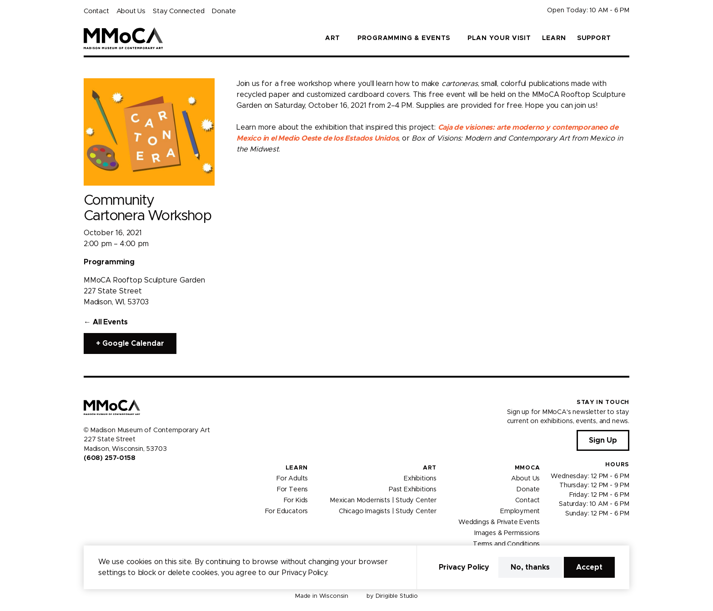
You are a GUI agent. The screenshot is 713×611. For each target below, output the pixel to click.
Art (430, 468)
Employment (520, 511)
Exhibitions (420, 478)
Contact (96, 11)
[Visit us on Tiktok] (120, 477)
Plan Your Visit (499, 38)
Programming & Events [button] (403, 38)
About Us (131, 11)
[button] (625, 38)
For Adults (292, 478)
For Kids (296, 500)
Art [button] (332, 38)
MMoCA (527, 468)
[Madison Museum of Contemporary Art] (123, 38)
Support (594, 38)
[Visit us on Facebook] (87, 477)
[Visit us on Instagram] (98, 477)
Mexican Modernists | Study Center (383, 500)
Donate (223, 11)
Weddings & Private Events (499, 522)
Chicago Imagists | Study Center (388, 511)
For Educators (286, 511)
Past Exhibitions (413, 489)
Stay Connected (178, 11)
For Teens (292, 489)
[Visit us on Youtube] (109, 477)
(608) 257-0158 (109, 458)
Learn (554, 38)
